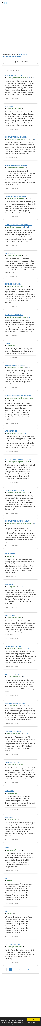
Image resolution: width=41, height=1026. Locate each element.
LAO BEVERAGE (11, 431)
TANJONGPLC (10, 615)
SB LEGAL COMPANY (13, 674)
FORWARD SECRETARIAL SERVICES (18, 225)
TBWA (7, 878)
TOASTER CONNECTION (14, 315)
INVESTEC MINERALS (13, 646)
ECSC (7, 848)
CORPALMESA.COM (12, 944)
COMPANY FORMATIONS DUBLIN (17, 521)
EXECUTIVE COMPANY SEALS (16, 165)
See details (19, 1024)
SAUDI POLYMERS (12, 762)
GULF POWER (10, 554)
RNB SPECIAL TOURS (13, 731)
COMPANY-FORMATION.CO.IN (16, 137)
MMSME (8, 343)
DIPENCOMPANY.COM (13, 284)
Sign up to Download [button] (20, 62)
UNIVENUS (9, 817)
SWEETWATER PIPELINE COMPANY (18, 396)
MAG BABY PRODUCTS (13, 75)
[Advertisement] (20, 28)
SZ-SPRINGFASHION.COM (14, 490)
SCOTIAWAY (9, 791)
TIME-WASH (9, 106)
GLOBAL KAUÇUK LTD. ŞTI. (15, 365)
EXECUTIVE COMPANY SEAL (15, 196)
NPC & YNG (9, 584)
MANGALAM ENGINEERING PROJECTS (19, 459)
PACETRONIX (10, 253)
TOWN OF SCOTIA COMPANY (15, 703)
